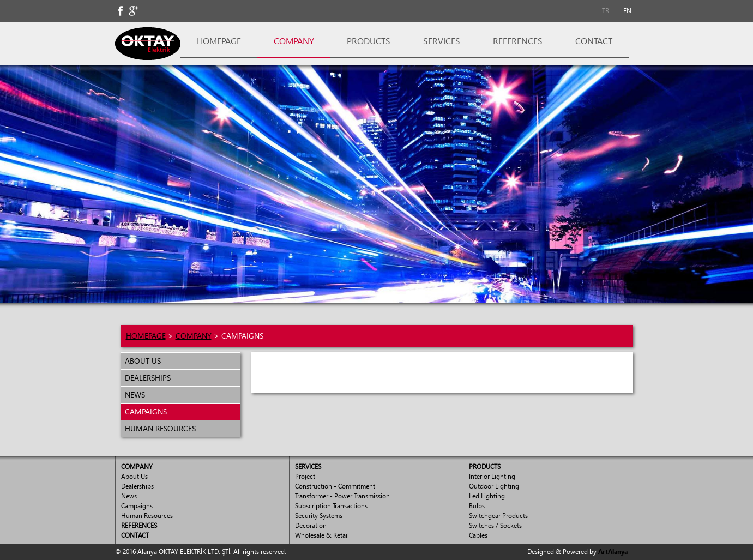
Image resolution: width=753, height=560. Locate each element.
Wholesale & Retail (322, 535)
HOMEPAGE (219, 40)
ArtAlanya (613, 551)
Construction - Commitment (335, 486)
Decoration (311, 525)
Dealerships (137, 486)
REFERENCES (518, 40)
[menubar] (616, 11)
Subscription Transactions (331, 506)
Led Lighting (487, 496)
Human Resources (147, 515)
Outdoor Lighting (494, 486)
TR (605, 11)
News (129, 496)
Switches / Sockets (495, 525)
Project (305, 476)
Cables (478, 535)
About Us (134, 476)
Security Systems (318, 515)
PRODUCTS (368, 40)
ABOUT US (141, 361)
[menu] (180, 394)
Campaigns (137, 506)
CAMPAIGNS (144, 411)
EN (627, 11)
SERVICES (441, 40)
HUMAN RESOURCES (158, 428)
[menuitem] (606, 11)
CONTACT (593, 40)
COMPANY (294, 40)
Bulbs (477, 506)
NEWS (133, 394)
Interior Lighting (492, 476)
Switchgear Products (498, 515)
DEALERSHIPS (146, 377)
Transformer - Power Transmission (342, 496)
